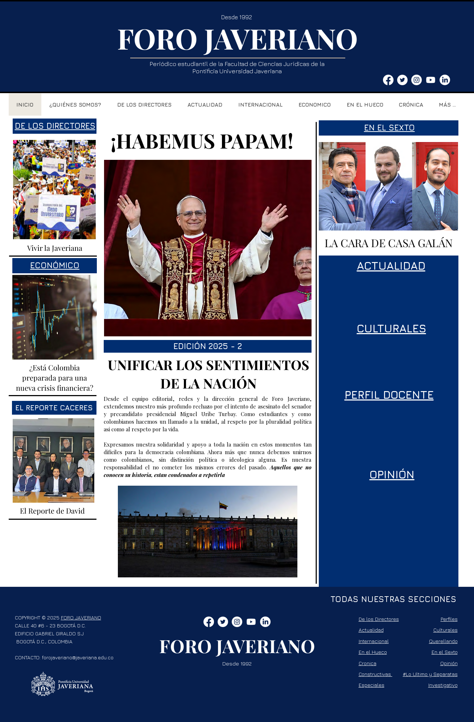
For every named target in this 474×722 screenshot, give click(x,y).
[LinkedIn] (445, 80)
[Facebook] (388, 80)
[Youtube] (430, 80)
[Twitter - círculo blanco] (402, 80)
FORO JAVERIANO (237, 38)
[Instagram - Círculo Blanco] (416, 80)
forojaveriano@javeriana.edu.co (78, 657)
